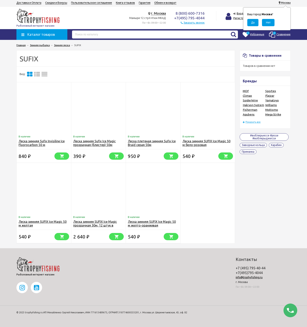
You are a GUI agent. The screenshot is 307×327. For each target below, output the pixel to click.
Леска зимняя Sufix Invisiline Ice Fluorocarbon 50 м (42, 143)
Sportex (270, 91)
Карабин (276, 145)
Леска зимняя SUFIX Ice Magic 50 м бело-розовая (206, 143)
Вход (240, 13)
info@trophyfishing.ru (249, 277)
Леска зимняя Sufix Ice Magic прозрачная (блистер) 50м (94, 143)
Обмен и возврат (165, 2)
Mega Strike (273, 114)
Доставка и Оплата (28, 2)
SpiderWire (250, 100)
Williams (271, 105)
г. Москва (158, 13)
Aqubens (249, 114)
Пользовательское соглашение (91, 2)
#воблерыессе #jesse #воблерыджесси (264, 137)
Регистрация (241, 18)
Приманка (248, 151)
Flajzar (269, 95)
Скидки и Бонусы (56, 2)
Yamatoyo (272, 100)
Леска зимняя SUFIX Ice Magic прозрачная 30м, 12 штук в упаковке (95, 225)
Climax (247, 95)
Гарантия (144, 2)
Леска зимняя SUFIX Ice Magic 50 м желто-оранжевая (152, 223)
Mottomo (271, 109)
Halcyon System (253, 105)
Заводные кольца (253, 145)
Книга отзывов (125, 2)
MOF (246, 91)
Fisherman (250, 109)
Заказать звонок (194, 22)
